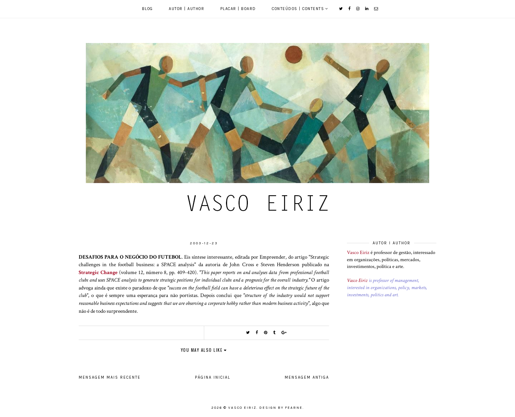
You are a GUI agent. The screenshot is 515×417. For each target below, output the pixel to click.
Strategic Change (98, 272)
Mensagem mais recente (110, 377)
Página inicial (212, 377)
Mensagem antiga (307, 377)
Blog (147, 8)
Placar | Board (238, 8)
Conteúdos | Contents (298, 8)
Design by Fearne (281, 408)
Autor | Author (186, 8)
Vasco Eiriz (358, 252)
